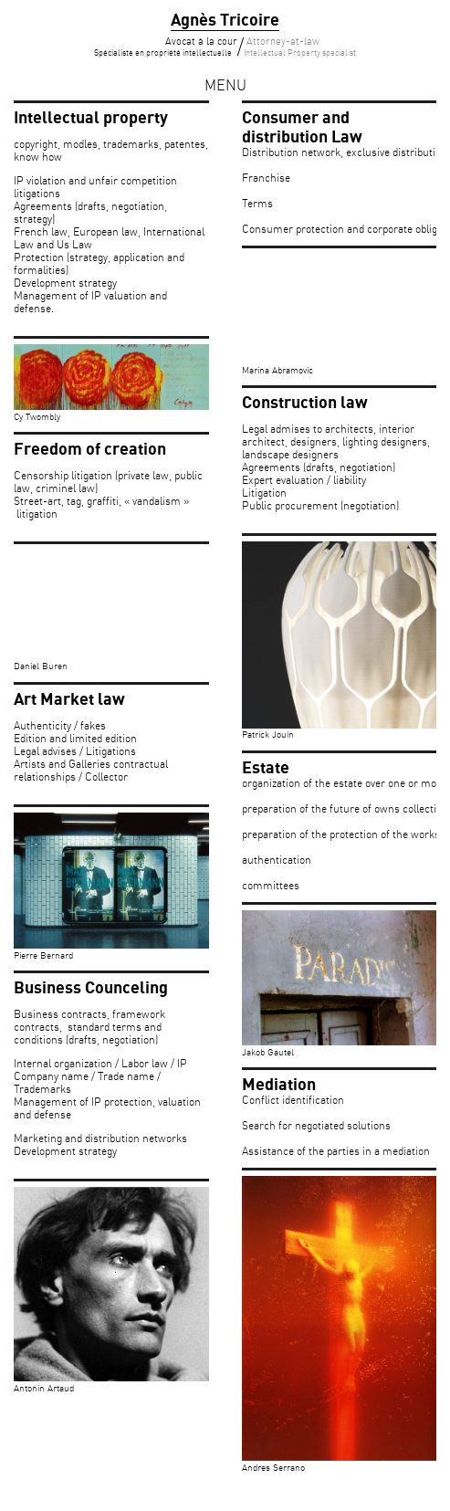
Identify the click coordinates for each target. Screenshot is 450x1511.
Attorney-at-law (300, 47)
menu (225, 86)
